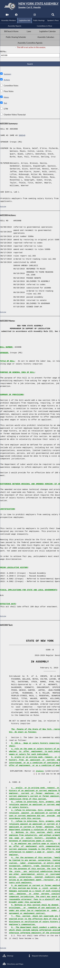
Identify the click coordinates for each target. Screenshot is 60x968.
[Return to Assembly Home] (30, 6)
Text (5, 103)
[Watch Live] (6, 15)
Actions (7, 80)
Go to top (3, 207)
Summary (7, 74)
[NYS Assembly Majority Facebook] (16, 15)
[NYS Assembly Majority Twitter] (25, 15)
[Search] (53, 15)
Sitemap (8, 955)
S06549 (22, 136)
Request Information (38, 955)
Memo (6, 98)
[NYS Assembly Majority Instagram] (34, 15)
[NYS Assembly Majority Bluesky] (43, 15)
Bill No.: (3, 52)
